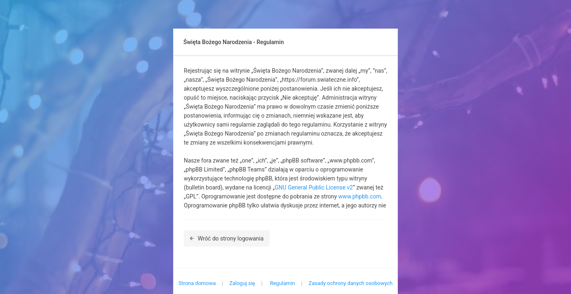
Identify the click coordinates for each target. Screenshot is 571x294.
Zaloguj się (242, 283)
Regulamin (282, 283)
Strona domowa (197, 283)
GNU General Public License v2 (314, 187)
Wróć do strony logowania (226, 238)
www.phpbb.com (359, 196)
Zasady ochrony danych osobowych (350, 283)
